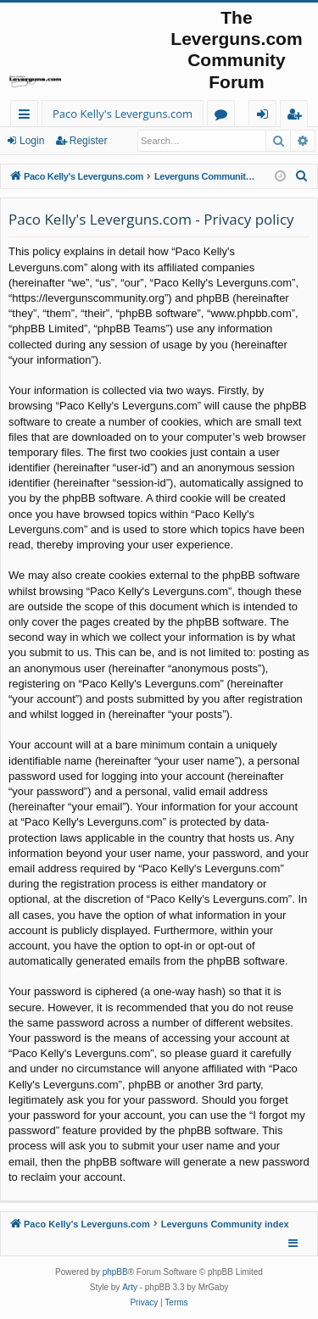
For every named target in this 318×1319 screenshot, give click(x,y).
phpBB (115, 1272)
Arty (129, 1287)
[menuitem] (302, 176)
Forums (224, 116)
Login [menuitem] (266, 116)
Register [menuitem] (297, 116)
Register (89, 141)
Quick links (27, 116)
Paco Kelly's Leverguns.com (122, 113)
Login (32, 141)
